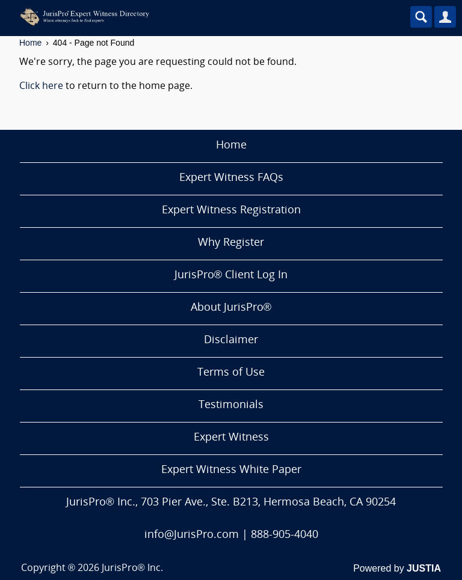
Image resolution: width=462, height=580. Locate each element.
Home (30, 42)
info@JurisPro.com (191, 535)
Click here (41, 86)
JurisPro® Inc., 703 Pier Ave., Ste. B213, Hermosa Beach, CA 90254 (230, 502)
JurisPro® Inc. (132, 568)
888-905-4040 (284, 535)
